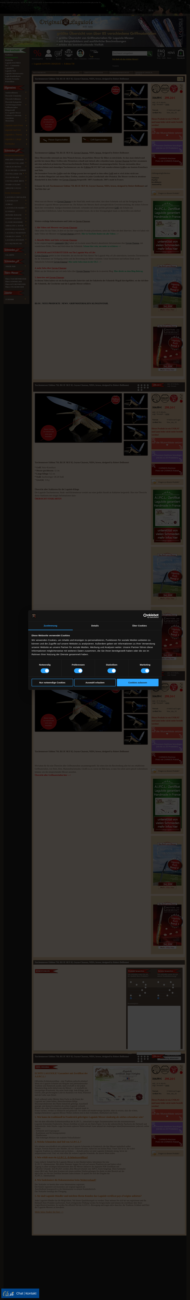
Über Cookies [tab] (139, 625)
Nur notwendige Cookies (52, 682)
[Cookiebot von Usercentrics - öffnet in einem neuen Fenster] (146, 616)
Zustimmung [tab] (50, 625)
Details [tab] (95, 625)
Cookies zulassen (137, 682)
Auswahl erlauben (95, 682)
